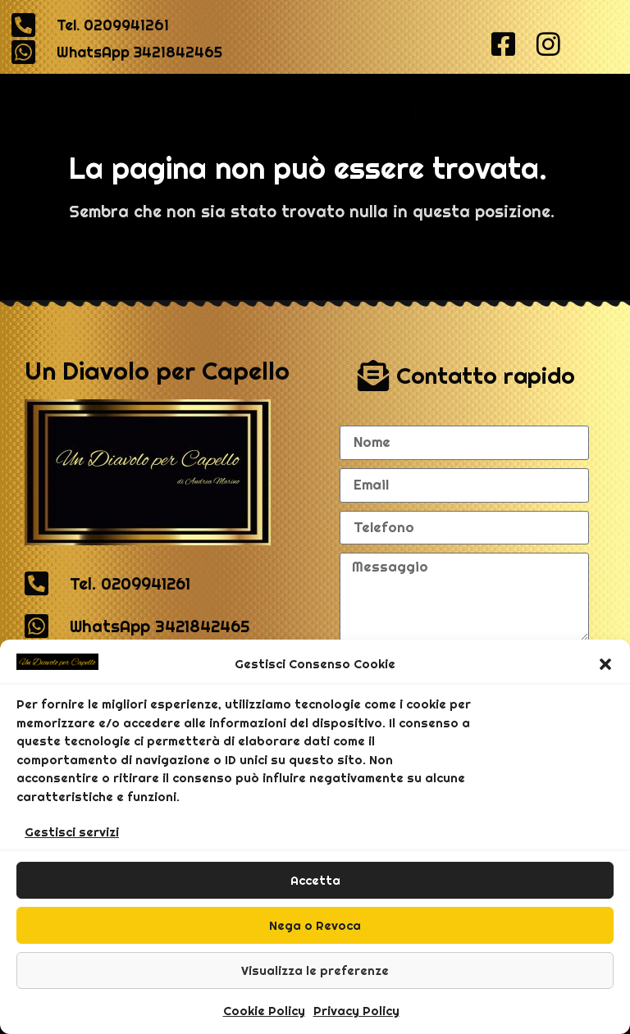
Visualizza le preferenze (315, 970)
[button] (605, 664)
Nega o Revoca (315, 925)
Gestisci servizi (72, 832)
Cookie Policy (264, 1010)
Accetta (315, 880)
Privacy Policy (356, 1010)
